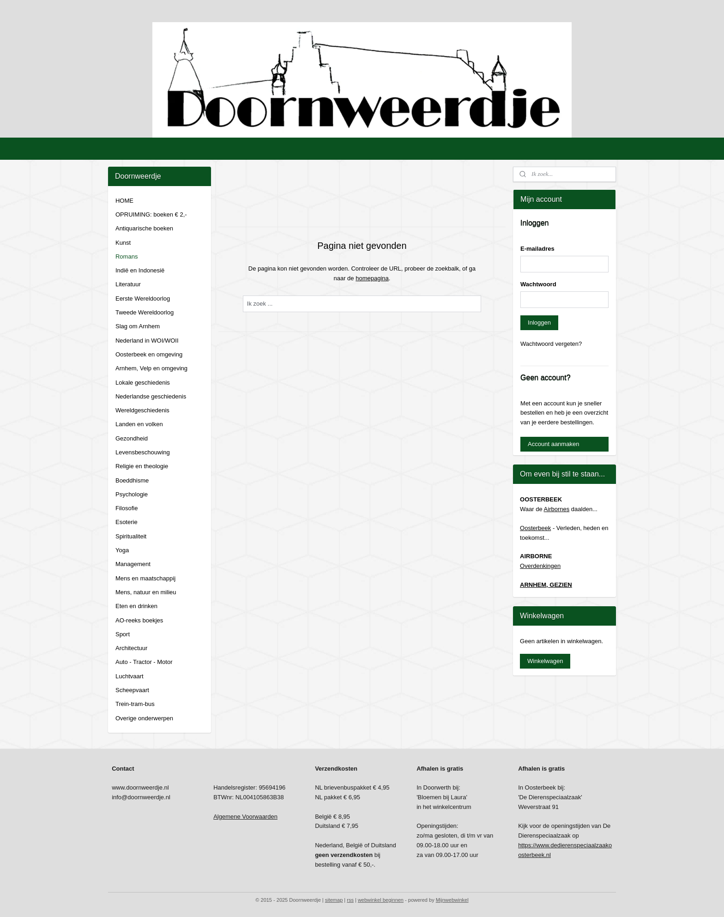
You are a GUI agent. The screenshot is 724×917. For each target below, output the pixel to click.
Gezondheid (131, 438)
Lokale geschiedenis (142, 382)
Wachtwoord (538, 284)
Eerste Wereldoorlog (142, 298)
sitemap (334, 900)
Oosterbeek (535, 528)
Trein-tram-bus (135, 703)
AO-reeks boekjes (139, 620)
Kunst (123, 242)
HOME (124, 200)
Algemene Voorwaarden (245, 816)
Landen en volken (139, 424)
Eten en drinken (136, 606)
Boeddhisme (132, 480)
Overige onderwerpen (144, 718)
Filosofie (126, 508)
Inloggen (539, 322)
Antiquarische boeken (144, 228)
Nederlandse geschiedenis (150, 396)
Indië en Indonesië (139, 270)
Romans (126, 256)
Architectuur (131, 648)
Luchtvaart (129, 676)
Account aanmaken (553, 443)
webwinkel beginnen (381, 900)
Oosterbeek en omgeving (148, 354)
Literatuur (128, 284)
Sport (122, 634)
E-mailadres (537, 248)
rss (350, 900)
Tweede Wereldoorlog (144, 312)
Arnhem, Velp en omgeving (151, 368)
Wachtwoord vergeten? (551, 343)
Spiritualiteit (130, 536)
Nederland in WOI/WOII (147, 340)
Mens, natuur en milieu (145, 592)
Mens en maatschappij (145, 578)
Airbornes (557, 509)
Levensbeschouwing (142, 452)
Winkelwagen (545, 661)
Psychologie (131, 494)
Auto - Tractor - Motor (144, 661)
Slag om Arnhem (137, 326)
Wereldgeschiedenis (142, 410)
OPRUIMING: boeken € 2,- (151, 214)
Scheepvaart (132, 690)
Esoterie (126, 522)
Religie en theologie (141, 466)
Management (133, 564)
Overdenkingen (540, 565)
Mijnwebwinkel (452, 900)
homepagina (372, 278)
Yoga (122, 550)
